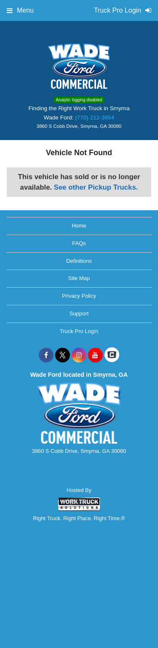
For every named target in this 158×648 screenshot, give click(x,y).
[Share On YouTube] (95, 355)
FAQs (79, 243)
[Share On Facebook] (46, 355)
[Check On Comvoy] (111, 355)
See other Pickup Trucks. (96, 187)
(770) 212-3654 (94, 117)
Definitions (79, 261)
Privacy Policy (79, 296)
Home (79, 225)
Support (79, 313)
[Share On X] (62, 355)
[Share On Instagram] (79, 355)
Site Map (79, 278)
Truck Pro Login (79, 331)
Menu (20, 10)
